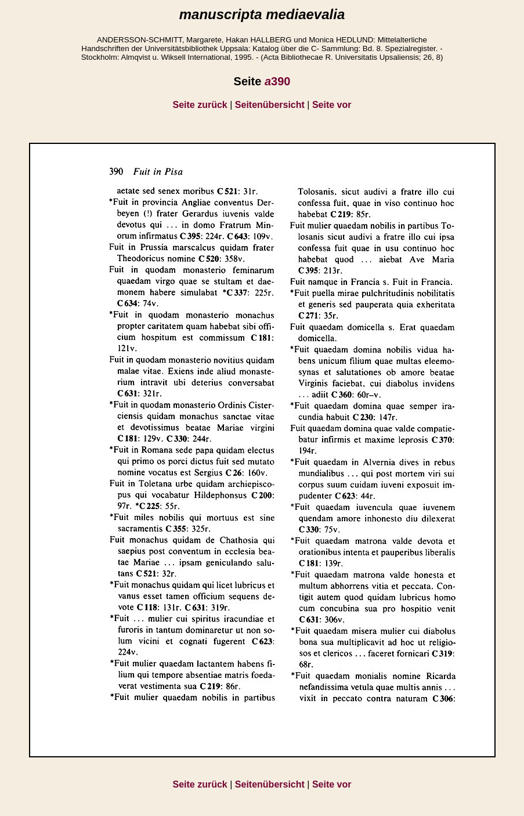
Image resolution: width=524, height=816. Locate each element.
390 (278, 81)
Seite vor (332, 105)
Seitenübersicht (270, 105)
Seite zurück (200, 105)
